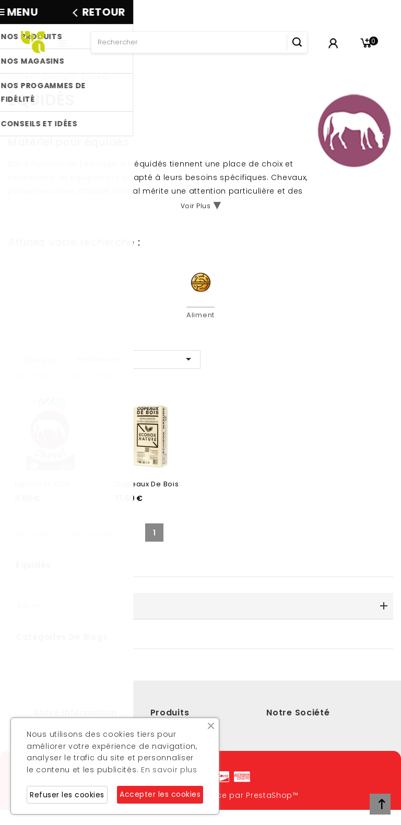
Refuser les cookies (67, 795)
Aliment (200, 315)
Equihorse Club (43, 496)
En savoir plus (169, 769)
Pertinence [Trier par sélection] (136, 359)
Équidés (33, 577)
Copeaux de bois (147, 496)
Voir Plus (195, 205)
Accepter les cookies (160, 794)
